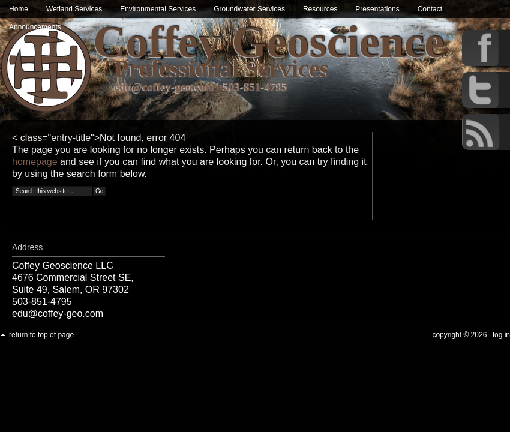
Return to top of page (41, 335)
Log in (501, 335)
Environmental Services (158, 9)
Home (18, 9)
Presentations (377, 9)
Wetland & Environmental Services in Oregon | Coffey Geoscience (46, 67)
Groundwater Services (249, 9)
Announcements (35, 27)
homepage (35, 162)
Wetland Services (74, 9)
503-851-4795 (255, 86)
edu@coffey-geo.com (164, 86)
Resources (320, 9)
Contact (430, 9)
